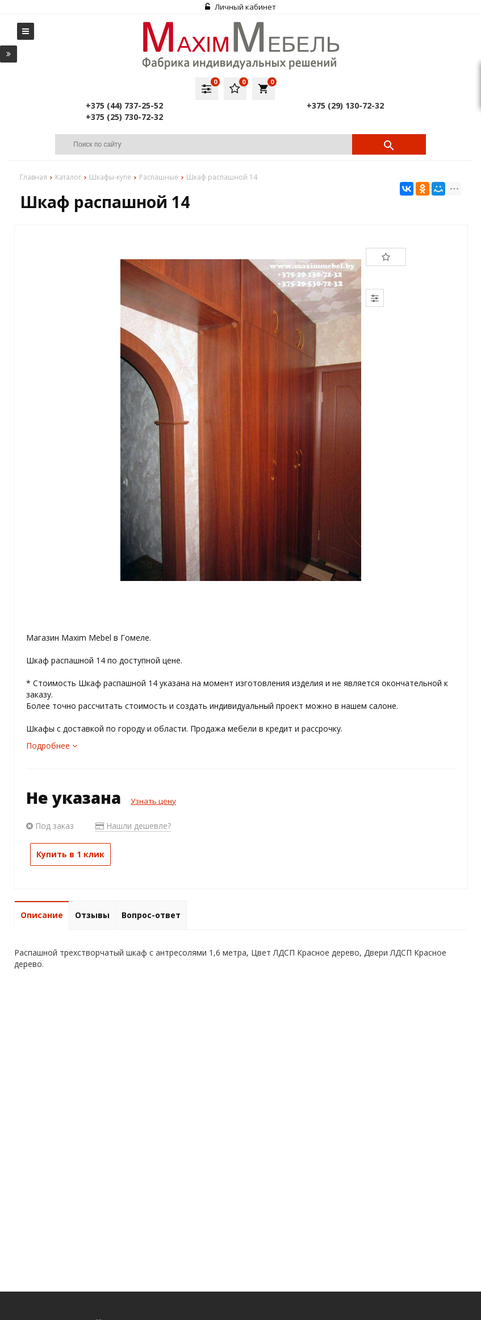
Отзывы (92, 915)
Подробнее (51, 745)
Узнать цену (153, 801)
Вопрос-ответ (151, 915)
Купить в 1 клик (70, 854)
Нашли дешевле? (133, 825)
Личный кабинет (240, 7)
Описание (41, 915)
